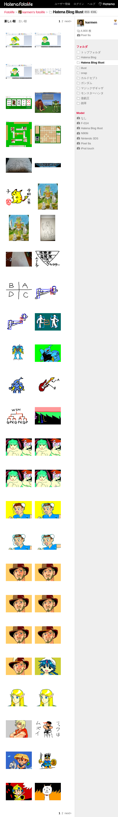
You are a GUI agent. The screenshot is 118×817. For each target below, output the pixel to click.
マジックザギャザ (90, 88)
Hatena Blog (86, 57)
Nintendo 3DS (87, 138)
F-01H (83, 123)
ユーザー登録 (62, 3)
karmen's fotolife (31, 12)
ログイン (79, 3)
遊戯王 (83, 98)
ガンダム (84, 83)
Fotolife (9, 12)
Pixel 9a (84, 35)
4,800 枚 (84, 30)
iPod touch (85, 148)
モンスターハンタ (90, 93)
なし (82, 118)
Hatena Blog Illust (90, 62)
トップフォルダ (89, 52)
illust (82, 68)
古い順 (22, 21)
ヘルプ (91, 3)
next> (68, 21)
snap (82, 73)
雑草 (82, 103)
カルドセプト (87, 78)
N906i (82, 133)
